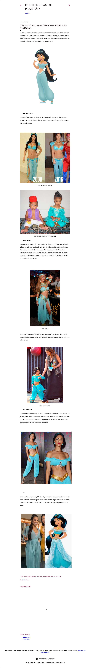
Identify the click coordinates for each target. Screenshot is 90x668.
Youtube (26, 639)
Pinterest (26, 637)
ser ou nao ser (56, 577)
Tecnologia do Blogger (45, 659)
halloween (47, 577)
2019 (29, 577)
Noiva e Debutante (42, 13)
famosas (40, 577)
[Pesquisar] (69, 5)
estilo (34, 577)
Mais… (54, 13)
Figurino (29, 13)
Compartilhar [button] (24, 580)
